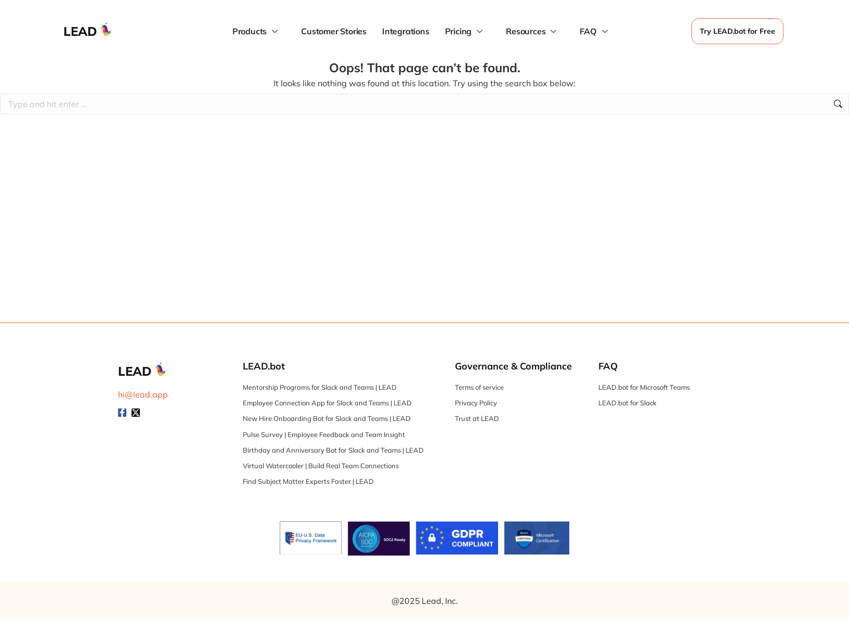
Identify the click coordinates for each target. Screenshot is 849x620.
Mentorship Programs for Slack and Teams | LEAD (320, 387)
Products (256, 31)
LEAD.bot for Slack (627, 403)
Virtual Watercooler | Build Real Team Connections (321, 465)
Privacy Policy (476, 403)
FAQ (595, 31)
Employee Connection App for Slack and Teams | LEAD (327, 403)
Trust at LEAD (477, 418)
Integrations (405, 31)
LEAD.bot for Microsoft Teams (644, 387)
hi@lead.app (143, 394)
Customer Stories (334, 31)
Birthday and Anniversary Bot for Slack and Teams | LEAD (333, 450)
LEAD (80, 31)
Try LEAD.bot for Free (737, 31)
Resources (532, 31)
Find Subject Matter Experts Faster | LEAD (308, 481)
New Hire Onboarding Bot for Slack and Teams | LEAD (327, 418)
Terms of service (479, 387)
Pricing (465, 31)
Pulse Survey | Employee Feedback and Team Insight (324, 434)
